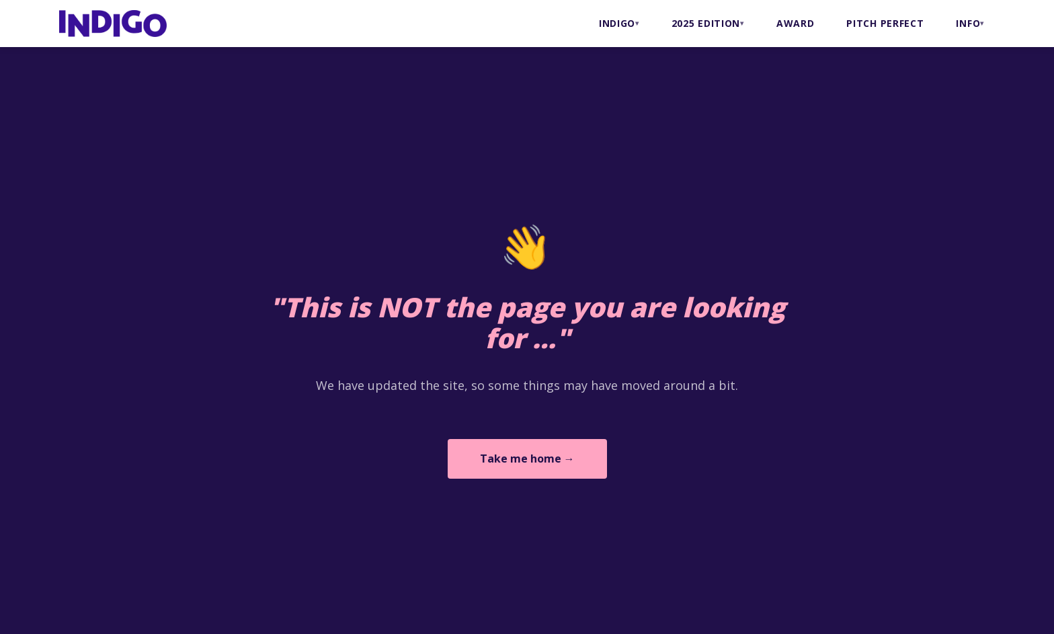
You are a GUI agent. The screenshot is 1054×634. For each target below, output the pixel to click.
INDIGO (617, 23)
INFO (968, 23)
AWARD (795, 23)
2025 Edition (706, 23)
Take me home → (527, 458)
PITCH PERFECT (885, 23)
